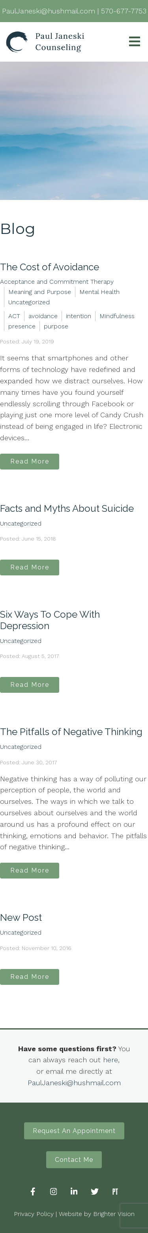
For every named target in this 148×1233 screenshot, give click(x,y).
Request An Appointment (74, 1131)
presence (22, 326)
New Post (21, 917)
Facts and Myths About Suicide (67, 508)
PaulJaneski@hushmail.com (74, 1082)
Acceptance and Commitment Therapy (57, 281)
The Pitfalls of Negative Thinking (71, 731)
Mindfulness (117, 316)
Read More (29, 461)
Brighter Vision (114, 1214)
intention (78, 316)
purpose (56, 326)
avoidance (43, 316)
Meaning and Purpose (39, 292)
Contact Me (74, 1159)
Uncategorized (29, 302)
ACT (14, 316)
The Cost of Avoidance (49, 267)
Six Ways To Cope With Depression (50, 620)
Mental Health (99, 292)
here (110, 1060)
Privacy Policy (34, 1214)
